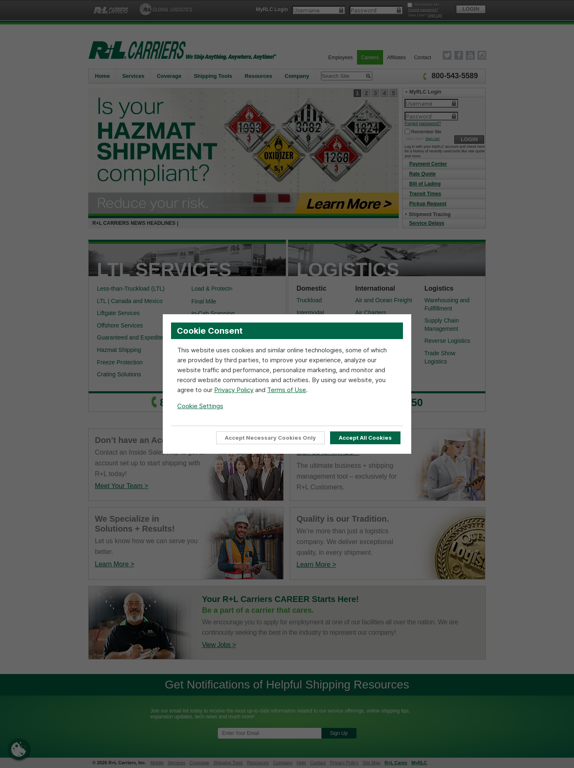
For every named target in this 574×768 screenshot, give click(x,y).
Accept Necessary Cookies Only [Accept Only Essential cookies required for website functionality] (270, 437)
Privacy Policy (233, 390)
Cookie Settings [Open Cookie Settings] (200, 406)
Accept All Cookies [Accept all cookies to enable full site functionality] (365, 437)
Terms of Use (286, 390)
